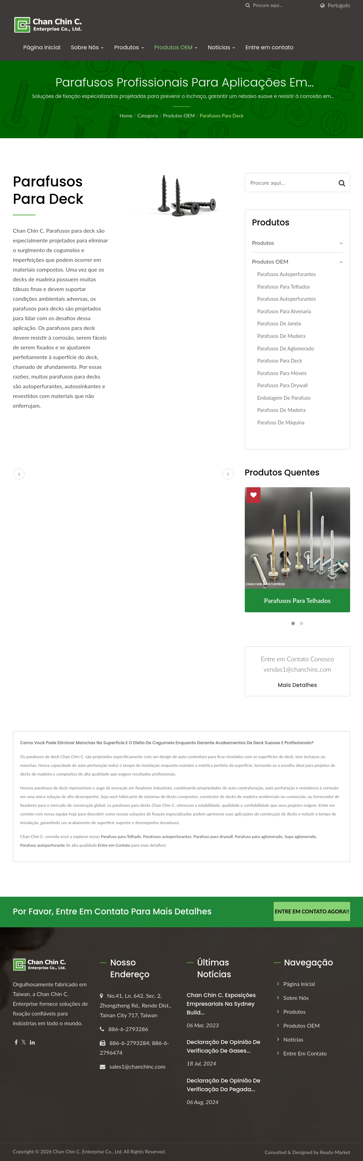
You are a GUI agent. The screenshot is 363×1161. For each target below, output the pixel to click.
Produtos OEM (175, 47)
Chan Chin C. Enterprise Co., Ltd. (87, 1151)
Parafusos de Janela (279, 323)
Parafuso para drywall (213, 836)
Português (339, 5)
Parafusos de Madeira (281, 410)
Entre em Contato (114, 845)
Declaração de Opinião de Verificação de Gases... (223, 1046)
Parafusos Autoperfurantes (286, 274)
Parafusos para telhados (283, 287)
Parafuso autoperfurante (42, 845)
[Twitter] (23, 1042)
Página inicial (41, 47)
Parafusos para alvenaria (284, 311)
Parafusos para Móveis (282, 373)
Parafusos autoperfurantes (286, 299)
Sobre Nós (87, 47)
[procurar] (248, 5)
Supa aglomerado (300, 836)
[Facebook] (16, 1042)
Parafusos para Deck (222, 115)
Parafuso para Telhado (121, 836)
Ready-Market (335, 1152)
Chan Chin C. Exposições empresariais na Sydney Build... (221, 1003)
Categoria (147, 115)
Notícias (221, 47)
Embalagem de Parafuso (284, 398)
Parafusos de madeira (281, 336)
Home (126, 115)
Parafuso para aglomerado (258, 836)
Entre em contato (269, 47)
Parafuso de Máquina (281, 422)
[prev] (19, 474)
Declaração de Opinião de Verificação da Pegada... (223, 1084)
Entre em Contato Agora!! (312, 911)
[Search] (284, 5)
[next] (228, 474)
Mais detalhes (297, 685)
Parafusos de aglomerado (285, 348)
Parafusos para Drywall (282, 385)
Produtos (129, 47)
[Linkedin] (32, 1042)
